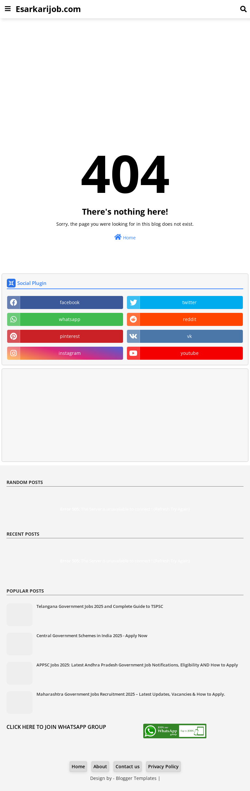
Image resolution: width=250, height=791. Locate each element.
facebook (69, 302)
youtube (190, 353)
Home (125, 237)
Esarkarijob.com (48, 8)
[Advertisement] (125, 70)
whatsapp (69, 319)
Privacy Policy (163, 766)
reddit (189, 319)
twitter (189, 302)
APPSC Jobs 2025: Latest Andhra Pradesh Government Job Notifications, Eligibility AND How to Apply (137, 665)
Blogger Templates (136, 778)
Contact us (128, 766)
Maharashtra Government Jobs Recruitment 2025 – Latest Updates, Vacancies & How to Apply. (130, 694)
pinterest (70, 336)
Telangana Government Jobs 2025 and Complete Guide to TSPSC (99, 606)
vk (189, 336)
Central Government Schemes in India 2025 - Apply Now (91, 635)
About (100, 766)
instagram (70, 353)
